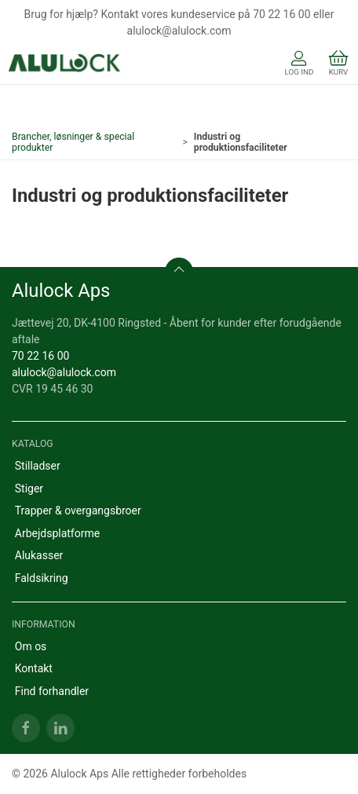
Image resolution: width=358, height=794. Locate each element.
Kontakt (34, 668)
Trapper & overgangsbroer (78, 510)
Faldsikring (41, 578)
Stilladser (37, 465)
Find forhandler (52, 691)
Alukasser (39, 555)
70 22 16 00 (40, 355)
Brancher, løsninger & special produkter (73, 142)
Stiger (29, 488)
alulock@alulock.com (64, 372)
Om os (31, 646)
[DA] (65, 64)
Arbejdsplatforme (57, 533)
